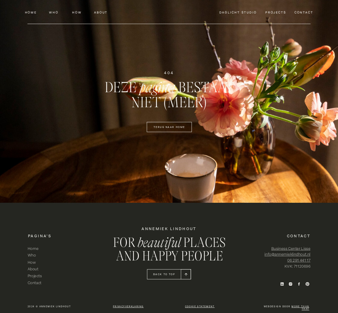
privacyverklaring (128, 306)
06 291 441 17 (298, 260)
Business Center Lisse (290, 248)
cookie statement (200, 306)
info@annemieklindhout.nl (287, 254)
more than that (300, 308)
